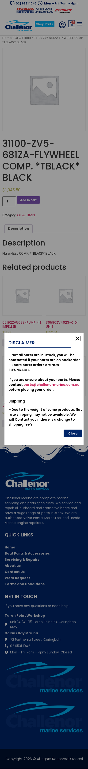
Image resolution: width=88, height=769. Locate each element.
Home (7, 38)
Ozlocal (76, 758)
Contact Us (15, 571)
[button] (79, 23)
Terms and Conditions (25, 584)
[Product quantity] (9, 201)
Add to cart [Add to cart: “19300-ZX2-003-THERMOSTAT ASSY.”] (59, 423)
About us (13, 565)
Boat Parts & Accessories (27, 553)
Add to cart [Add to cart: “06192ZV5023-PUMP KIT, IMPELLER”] (16, 342)
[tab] (18, 228)
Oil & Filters (23, 38)
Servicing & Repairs (22, 559)
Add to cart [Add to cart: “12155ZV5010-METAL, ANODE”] (16, 423)
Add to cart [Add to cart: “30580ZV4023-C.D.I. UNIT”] (59, 342)
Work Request (17, 578)
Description (18, 228)
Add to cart (28, 200)
